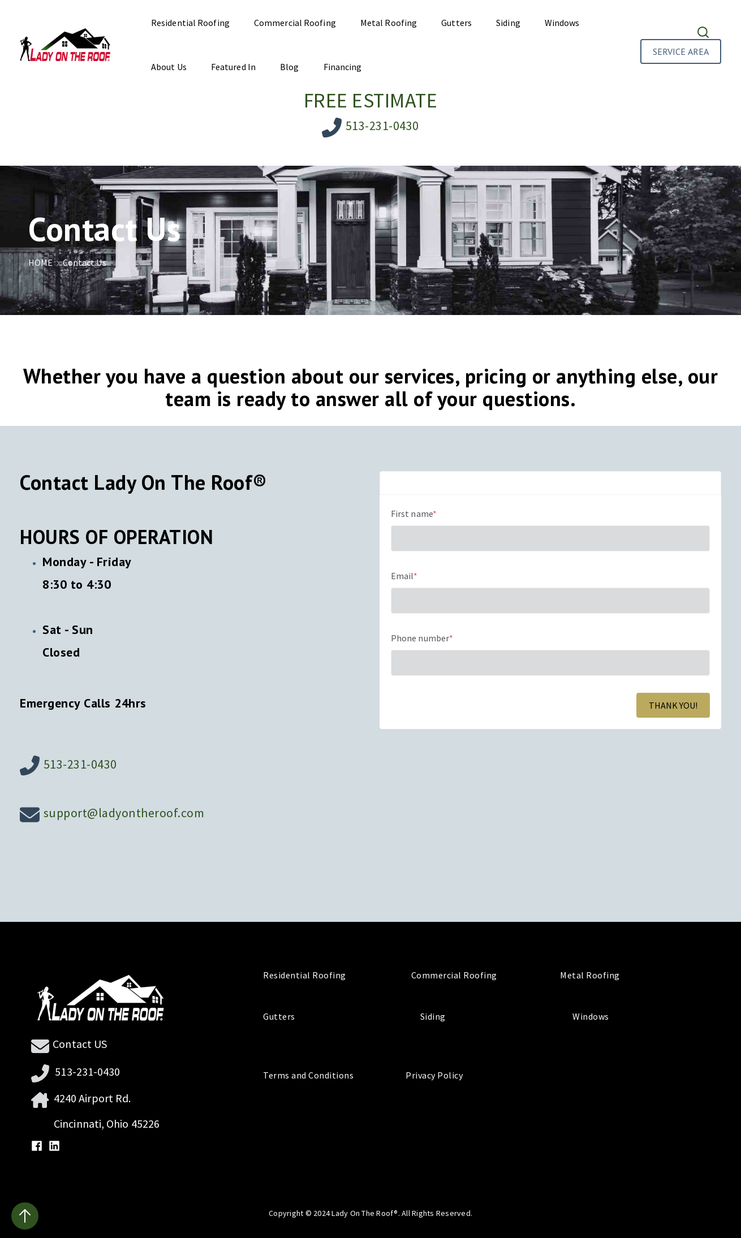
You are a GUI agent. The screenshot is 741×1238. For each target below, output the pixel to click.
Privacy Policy (430, 1075)
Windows (562, 22)
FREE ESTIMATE (371, 100)
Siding (508, 22)
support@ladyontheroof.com (124, 813)
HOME (45, 262)
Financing (343, 66)
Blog (289, 66)
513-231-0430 (382, 125)
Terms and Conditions (313, 1075)
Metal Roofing (388, 22)
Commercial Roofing (295, 22)
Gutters (456, 22)
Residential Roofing (190, 22)
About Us (169, 66)
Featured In (233, 66)
